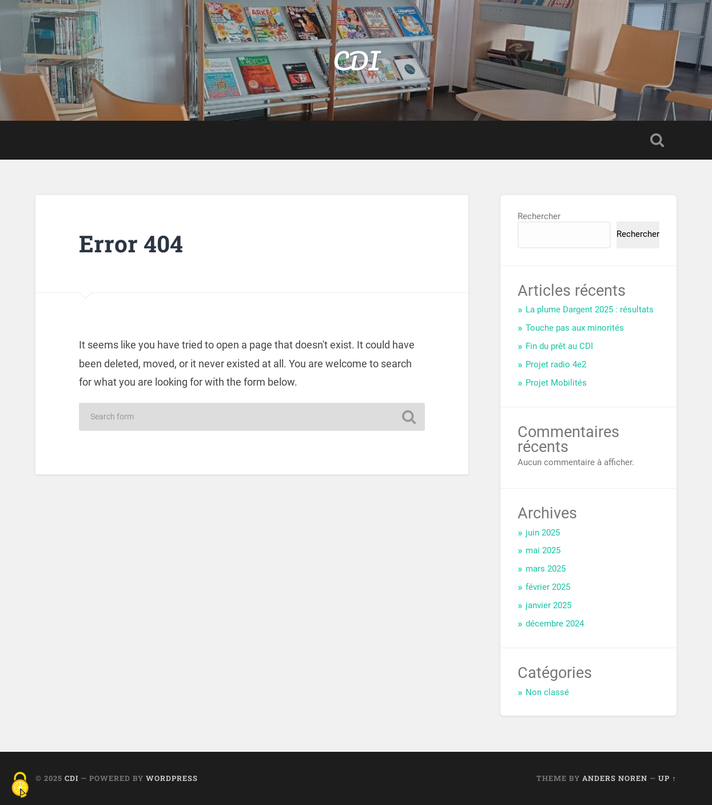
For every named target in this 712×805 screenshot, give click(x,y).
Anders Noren (614, 778)
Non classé (547, 692)
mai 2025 (543, 550)
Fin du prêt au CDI (559, 346)
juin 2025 (543, 533)
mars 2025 (546, 569)
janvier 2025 (548, 605)
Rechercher (539, 216)
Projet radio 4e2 (556, 364)
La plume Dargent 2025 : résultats (590, 309)
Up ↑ (667, 778)
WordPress (172, 778)
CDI (356, 60)
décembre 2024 (555, 623)
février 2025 (548, 587)
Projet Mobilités (556, 383)
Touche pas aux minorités (575, 328)
